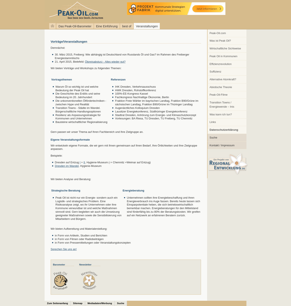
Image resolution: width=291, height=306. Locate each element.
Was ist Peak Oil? (220, 40)
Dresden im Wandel (67, 166)
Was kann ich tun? (221, 114)
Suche (213, 137)
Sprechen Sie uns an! (64, 249)
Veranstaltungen (147, 26)
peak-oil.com (44, 11)
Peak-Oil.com (218, 33)
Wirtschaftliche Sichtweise (225, 48)
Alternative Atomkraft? (223, 79)
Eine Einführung (107, 26)
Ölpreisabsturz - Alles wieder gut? (105, 61)
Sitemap (77, 303)
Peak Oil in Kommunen (223, 56)
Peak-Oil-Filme (219, 94)
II (84, 162)
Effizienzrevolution (221, 64)
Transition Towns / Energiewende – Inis (222, 104)
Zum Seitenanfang (57, 303)
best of (126, 26)
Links (213, 122)
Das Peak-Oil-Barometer (74, 26)
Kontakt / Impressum (222, 145)
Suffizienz (215, 71)
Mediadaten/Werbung (99, 303)
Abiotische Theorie (221, 87)
